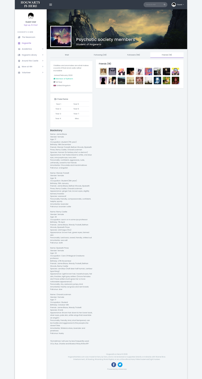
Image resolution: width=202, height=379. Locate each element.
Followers (133, 55)
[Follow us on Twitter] (120, 364)
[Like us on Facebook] (113, 364)
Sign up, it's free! (31, 25)
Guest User (30, 22)
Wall (67, 55)
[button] (178, 4)
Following (100, 55)
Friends (167, 55)
